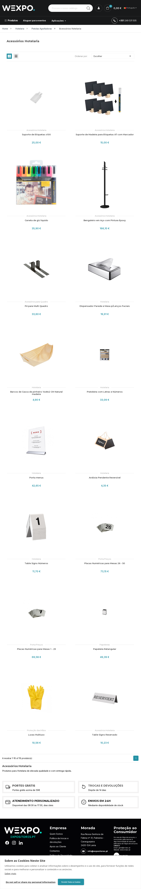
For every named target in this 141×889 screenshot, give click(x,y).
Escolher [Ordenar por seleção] (113, 56)
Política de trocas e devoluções (59, 840)
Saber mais (10, 873)
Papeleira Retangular (104, 649)
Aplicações (58, 20)
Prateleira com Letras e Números (105, 391)
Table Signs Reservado (104, 734)
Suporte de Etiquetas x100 (36, 134)
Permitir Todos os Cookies (70, 882)
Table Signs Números (36, 563)
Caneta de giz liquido (36, 220)
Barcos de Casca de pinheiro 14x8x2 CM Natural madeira (36, 393)
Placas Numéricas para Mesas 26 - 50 (104, 563)
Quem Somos (56, 834)
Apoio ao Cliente (58, 846)
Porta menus (36, 477)
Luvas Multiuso (36, 734)
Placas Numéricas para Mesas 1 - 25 (36, 649)
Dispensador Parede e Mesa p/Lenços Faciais (105, 306)
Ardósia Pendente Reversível (105, 477)
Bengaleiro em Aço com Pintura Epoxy (105, 220)
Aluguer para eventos (34, 20)
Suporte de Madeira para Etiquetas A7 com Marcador (105, 134)
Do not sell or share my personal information (31, 882)
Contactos (55, 851)
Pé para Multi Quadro (36, 306)
